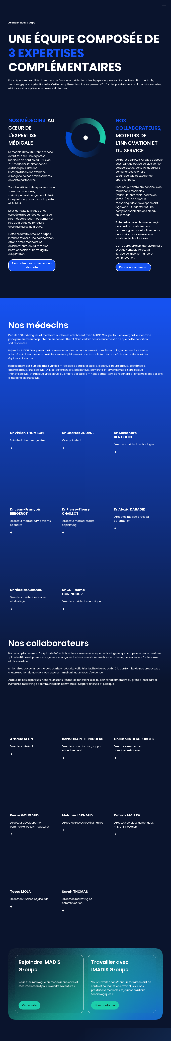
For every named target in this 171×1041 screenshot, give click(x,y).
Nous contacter (105, 1005)
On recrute (29, 1005)
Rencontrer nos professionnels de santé (32, 265)
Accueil (13, 22)
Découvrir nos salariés (133, 267)
